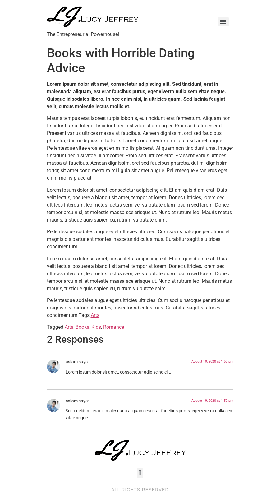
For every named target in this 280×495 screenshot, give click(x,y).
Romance (113, 327)
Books (82, 327)
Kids (96, 327)
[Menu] (223, 21)
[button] (140, 473)
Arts (95, 315)
